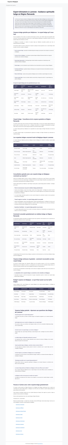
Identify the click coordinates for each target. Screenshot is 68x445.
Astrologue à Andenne (20, 424)
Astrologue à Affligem (20, 407)
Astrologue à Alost (19, 417)
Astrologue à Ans (19, 430)
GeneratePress (40, 443)
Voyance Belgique (13, 1)
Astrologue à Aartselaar (20, 404)
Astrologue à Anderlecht (20, 427)
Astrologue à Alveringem (20, 421)
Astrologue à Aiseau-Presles (21, 411)
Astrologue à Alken (19, 414)
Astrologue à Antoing (19, 434)
